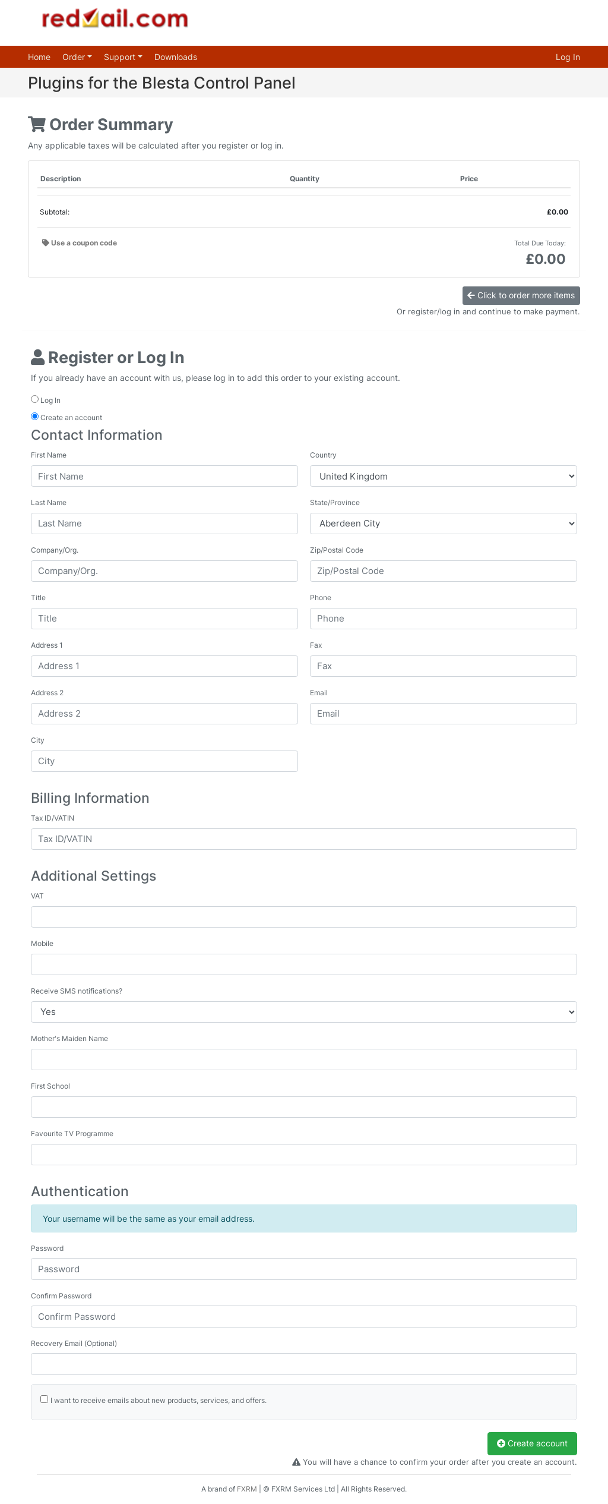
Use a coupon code (79, 242)
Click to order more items (521, 295)
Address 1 (47, 645)
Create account (532, 1443)
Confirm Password (61, 1295)
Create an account (66, 417)
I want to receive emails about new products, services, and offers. (158, 1400)
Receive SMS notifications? (76, 990)
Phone (320, 597)
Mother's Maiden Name (69, 1038)
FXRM (247, 1488)
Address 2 (47, 692)
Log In (568, 57)
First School (50, 1086)
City (38, 740)
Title (38, 597)
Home (39, 57)
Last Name (48, 502)
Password (47, 1248)
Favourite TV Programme (72, 1133)
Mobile (42, 943)
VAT (37, 895)
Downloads (175, 57)
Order (74, 57)
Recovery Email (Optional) (74, 1343)
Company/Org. (54, 550)
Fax (316, 645)
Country (323, 454)
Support (121, 57)
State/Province (335, 502)
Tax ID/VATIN (52, 818)
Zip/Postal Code (336, 550)
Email (319, 692)
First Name (48, 454)
